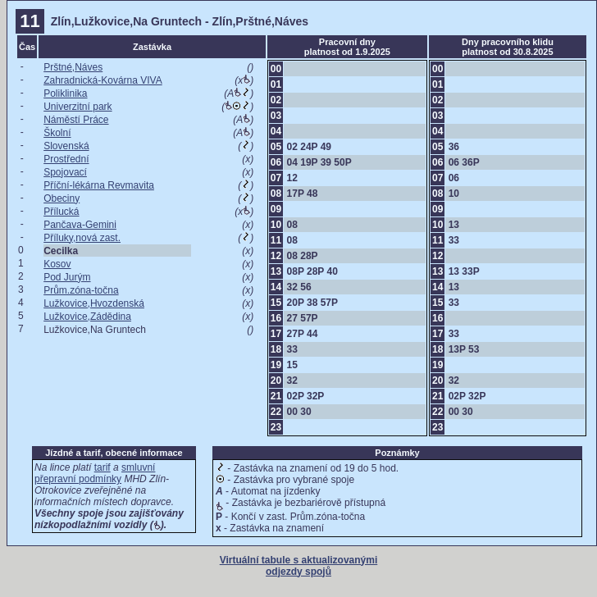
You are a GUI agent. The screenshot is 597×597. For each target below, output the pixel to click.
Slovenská (66, 146)
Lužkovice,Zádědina (87, 316)
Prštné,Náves (73, 67)
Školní (57, 133)
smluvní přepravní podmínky (94, 473)
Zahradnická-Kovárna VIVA (102, 80)
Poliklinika (65, 93)
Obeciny (61, 198)
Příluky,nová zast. (82, 238)
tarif (102, 467)
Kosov (57, 264)
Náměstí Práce (75, 119)
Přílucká (61, 211)
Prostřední (66, 159)
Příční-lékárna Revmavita (98, 185)
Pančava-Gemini (79, 224)
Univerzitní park (77, 106)
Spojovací (65, 172)
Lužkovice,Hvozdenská (93, 303)
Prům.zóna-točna (80, 290)
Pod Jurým (66, 277)
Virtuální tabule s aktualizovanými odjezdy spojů (299, 565)
